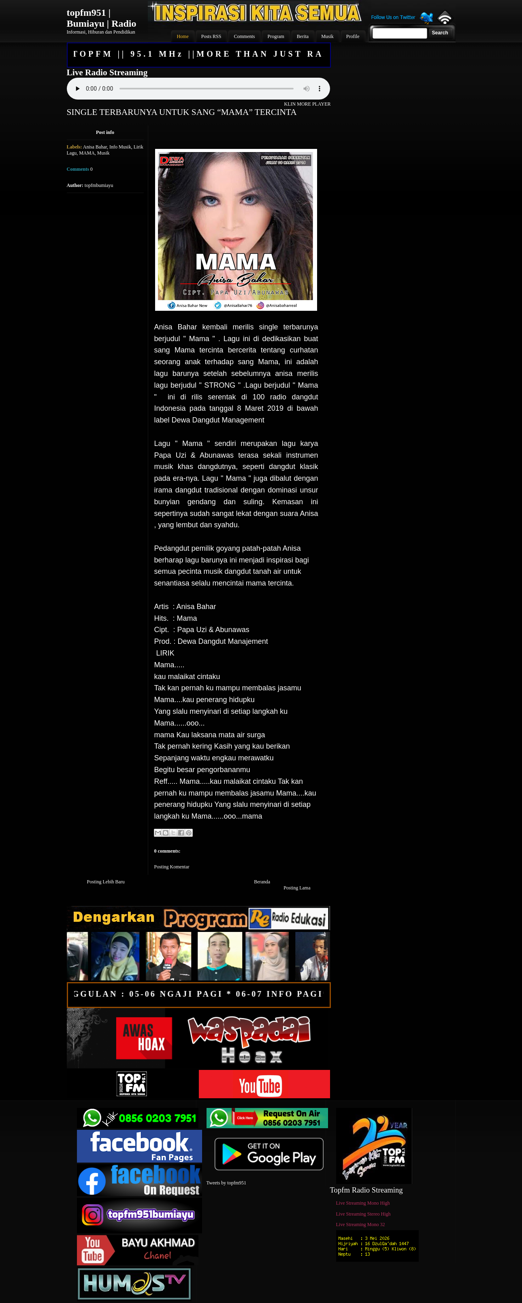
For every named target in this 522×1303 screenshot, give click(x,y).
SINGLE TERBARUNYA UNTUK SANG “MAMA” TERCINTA (182, 112)
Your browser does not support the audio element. (198, 89)
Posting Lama (296, 888)
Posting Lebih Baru (106, 882)
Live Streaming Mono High (363, 1203)
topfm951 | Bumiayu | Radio (101, 18)
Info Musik (120, 147)
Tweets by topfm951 (226, 1183)
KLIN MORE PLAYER (307, 104)
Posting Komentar (172, 867)
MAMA (87, 153)
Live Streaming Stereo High (363, 1214)
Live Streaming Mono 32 (360, 1224)
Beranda (262, 882)
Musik (103, 153)
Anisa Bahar (95, 147)
